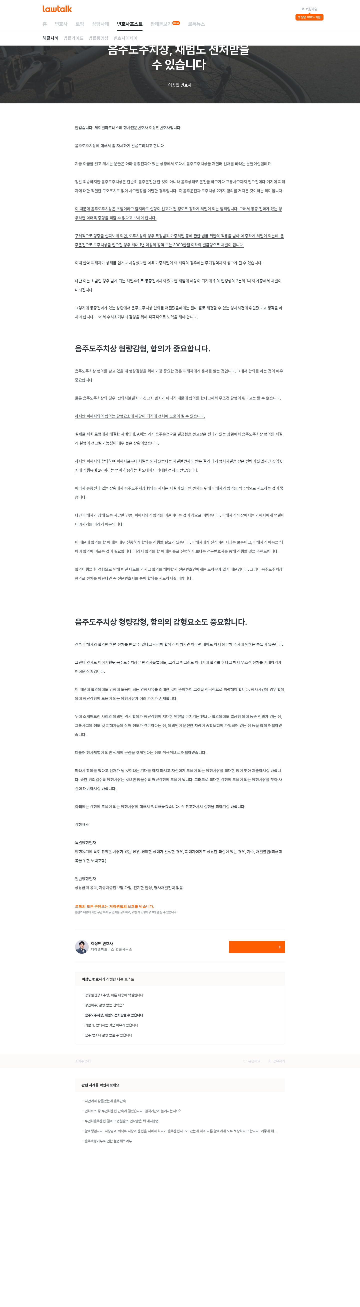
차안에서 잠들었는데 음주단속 (105, 1101)
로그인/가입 (309, 9)
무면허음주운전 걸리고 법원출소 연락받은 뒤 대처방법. (122, 1121)
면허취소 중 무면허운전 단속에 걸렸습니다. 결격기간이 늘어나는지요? (133, 1111)
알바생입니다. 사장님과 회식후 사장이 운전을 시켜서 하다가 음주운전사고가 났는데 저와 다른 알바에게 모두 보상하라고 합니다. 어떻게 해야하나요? (186, 1131)
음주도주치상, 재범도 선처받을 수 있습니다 (114, 1015)
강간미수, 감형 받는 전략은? (104, 1005)
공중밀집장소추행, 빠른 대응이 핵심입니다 (114, 995)
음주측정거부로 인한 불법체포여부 (108, 1141)
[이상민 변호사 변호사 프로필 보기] (82, 947)
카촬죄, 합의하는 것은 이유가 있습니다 (111, 1025)
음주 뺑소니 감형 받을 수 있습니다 (108, 1035)
